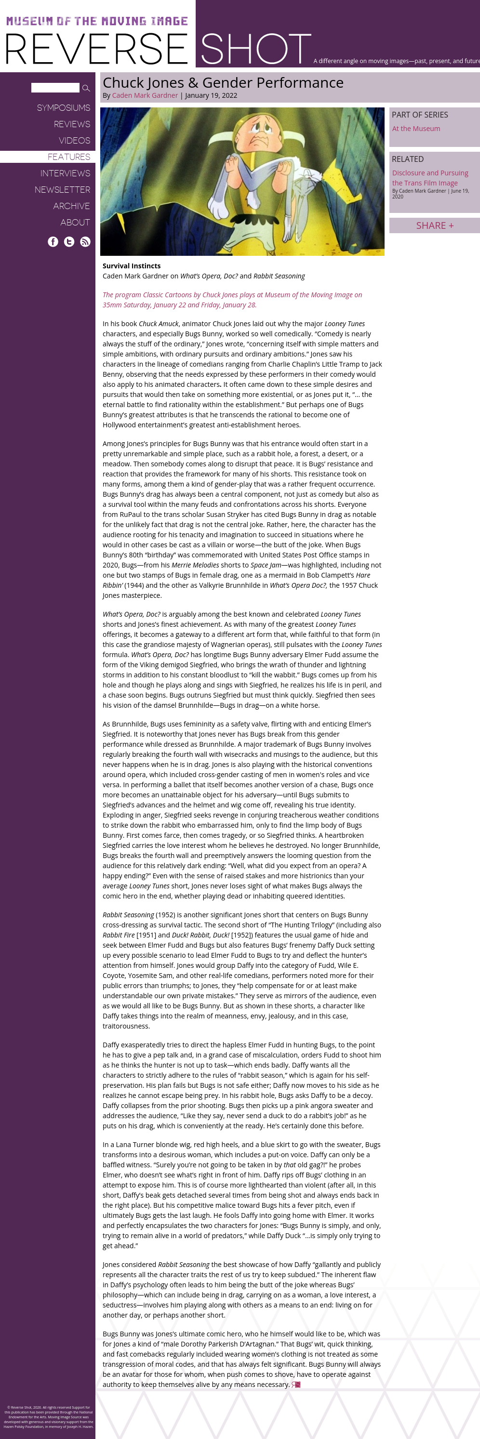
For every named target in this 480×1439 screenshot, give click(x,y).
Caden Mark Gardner (145, 95)
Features (69, 157)
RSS (85, 241)
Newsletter (62, 189)
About (75, 222)
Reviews (72, 124)
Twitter (69, 241)
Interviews (65, 173)
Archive (71, 206)
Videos (74, 140)
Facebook (53, 241)
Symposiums (63, 108)
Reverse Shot (158, 48)
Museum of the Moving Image (96, 21)
